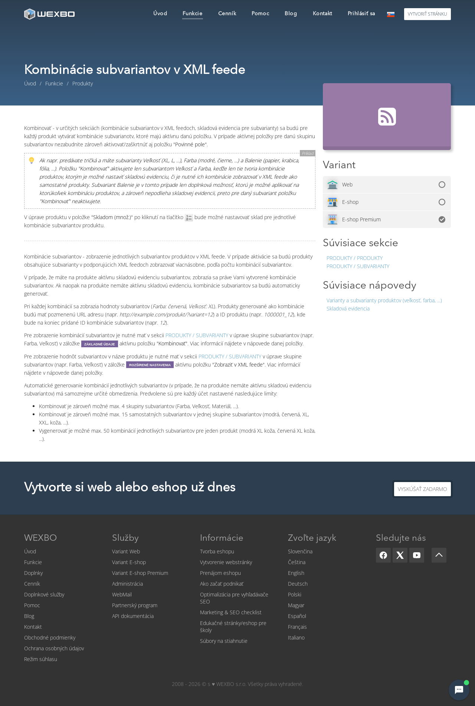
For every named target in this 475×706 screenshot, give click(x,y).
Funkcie (33, 562)
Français (297, 626)
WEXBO (40, 538)
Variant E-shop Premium (140, 572)
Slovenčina (300, 551)
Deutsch (298, 583)
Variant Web (126, 551)
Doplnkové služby (44, 594)
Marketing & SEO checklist (231, 612)
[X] (400, 555)
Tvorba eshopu (217, 551)
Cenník (32, 583)
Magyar (296, 605)
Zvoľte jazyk (312, 538)
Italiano (296, 637)
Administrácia (127, 583)
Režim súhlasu (40, 659)
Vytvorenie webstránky (226, 562)
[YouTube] (416, 555)
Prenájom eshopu (220, 572)
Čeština (296, 562)
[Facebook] (383, 555)
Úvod (30, 551)
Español (297, 615)
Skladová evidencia (348, 308)
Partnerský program (134, 605)
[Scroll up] (439, 555)
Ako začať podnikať (221, 583)
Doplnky (33, 572)
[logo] (50, 14)
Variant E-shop (129, 562)
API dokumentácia (133, 615)
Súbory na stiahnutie (224, 640)
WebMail (122, 594)
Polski (294, 594)
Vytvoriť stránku (427, 14)
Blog (29, 615)
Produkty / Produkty (355, 257)
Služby (125, 538)
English (296, 572)
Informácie (221, 538)
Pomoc (32, 605)
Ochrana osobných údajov (54, 648)
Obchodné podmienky (49, 637)
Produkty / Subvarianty (358, 266)
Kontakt (33, 626)
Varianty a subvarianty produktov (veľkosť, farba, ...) (384, 300)
